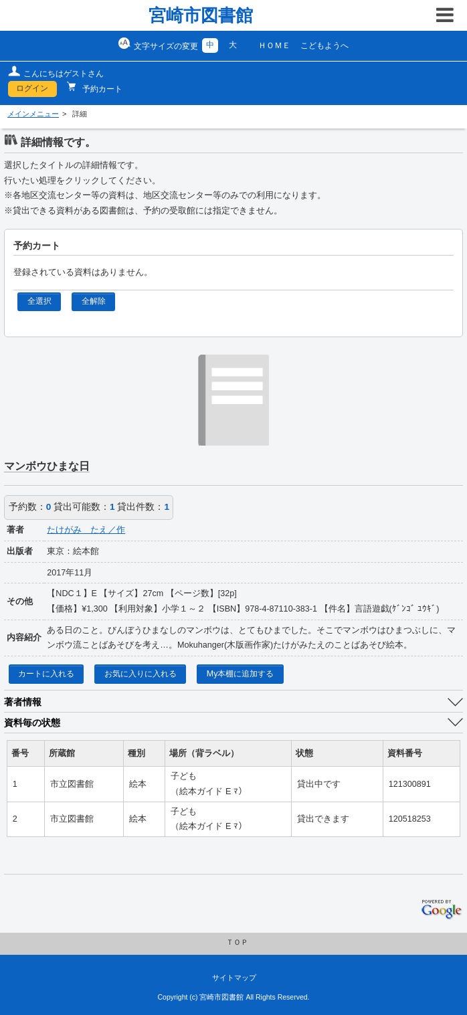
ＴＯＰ (237, 942)
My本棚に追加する (240, 673)
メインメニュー (33, 114)
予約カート (101, 89)
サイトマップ (234, 978)
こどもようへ (324, 45)
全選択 (39, 301)
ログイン (32, 88)
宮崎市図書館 (201, 15)
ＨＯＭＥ (274, 45)
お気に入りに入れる (140, 673)
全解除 (94, 301)
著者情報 (22, 702)
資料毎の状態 (32, 722)
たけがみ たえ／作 (86, 530)
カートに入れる (46, 673)
